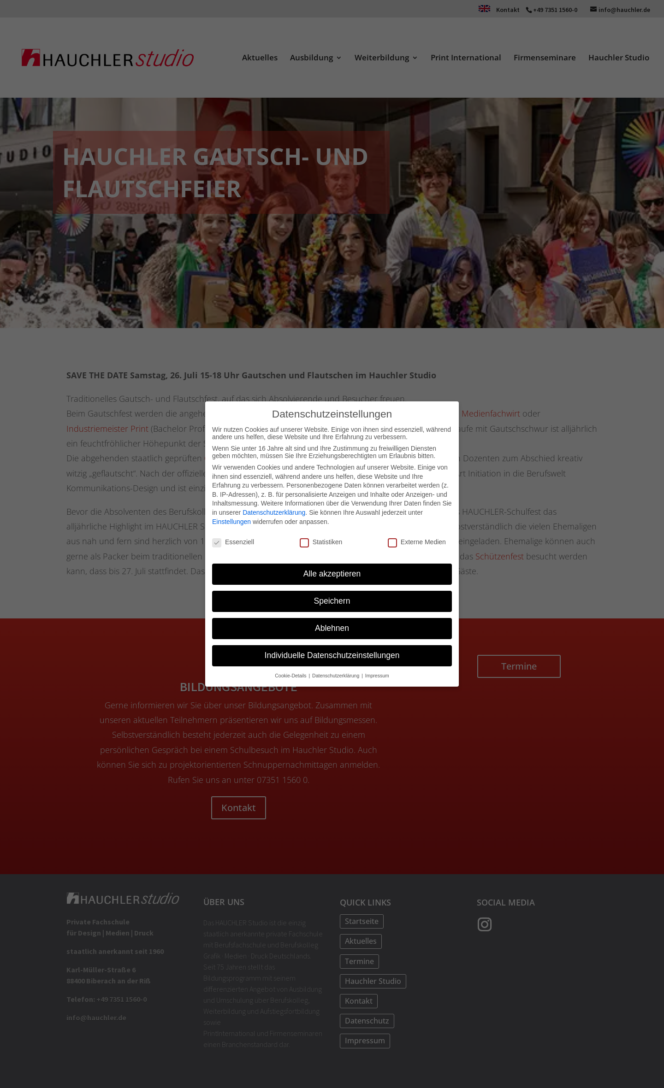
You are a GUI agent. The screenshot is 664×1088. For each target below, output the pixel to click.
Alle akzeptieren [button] (332, 573)
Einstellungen (231, 521)
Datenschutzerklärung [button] (336, 675)
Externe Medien (417, 542)
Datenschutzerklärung (274, 512)
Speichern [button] (332, 601)
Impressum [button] (377, 675)
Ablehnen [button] (332, 628)
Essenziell (233, 542)
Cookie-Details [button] (291, 675)
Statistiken (321, 542)
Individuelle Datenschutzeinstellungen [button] (332, 655)
